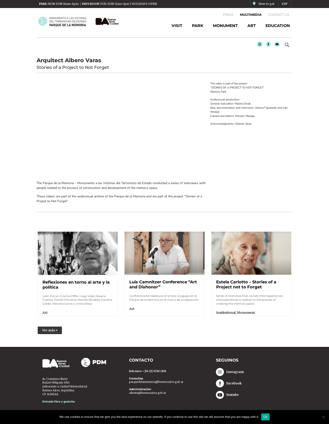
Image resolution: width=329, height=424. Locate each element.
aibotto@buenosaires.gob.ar (147, 392)
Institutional (226, 312)
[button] (50, 330)
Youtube (276, 45)
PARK (197, 25)
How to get (266, 3)
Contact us (278, 15)
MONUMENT (225, 25)
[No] (323, 417)
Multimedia (251, 15)
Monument (246, 312)
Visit (177, 25)
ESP (284, 3)
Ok (265, 417)
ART (251, 25)
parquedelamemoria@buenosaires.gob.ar (156, 382)
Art (45, 313)
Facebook (267, 45)
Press (228, 15)
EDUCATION (277, 25)
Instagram (258, 45)
